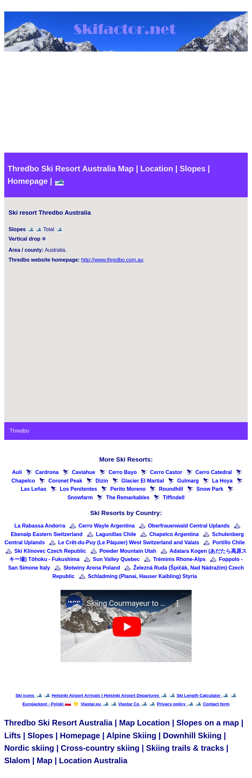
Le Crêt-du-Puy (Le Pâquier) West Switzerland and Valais (128, 542)
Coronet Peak (65, 481)
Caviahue (83, 472)
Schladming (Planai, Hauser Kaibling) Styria (142, 576)
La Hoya (222, 481)
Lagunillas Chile (116, 534)
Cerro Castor (166, 472)
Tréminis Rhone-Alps (179, 559)
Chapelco (23, 481)
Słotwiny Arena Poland (91, 568)
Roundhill (171, 489)
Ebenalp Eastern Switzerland (47, 534)
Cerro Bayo (123, 472)
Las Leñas (33, 489)
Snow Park (209, 489)
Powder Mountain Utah (127, 551)
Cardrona (46, 472)
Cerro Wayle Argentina (106, 526)
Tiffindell (173, 497)
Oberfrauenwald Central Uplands (189, 526)
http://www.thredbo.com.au (112, 260)
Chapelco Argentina (174, 534)
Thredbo (19, 431)
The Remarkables (128, 497)
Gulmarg (188, 481)
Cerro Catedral (214, 472)
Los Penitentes (78, 489)
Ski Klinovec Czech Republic (50, 551)
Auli (17, 472)
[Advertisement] (126, 103)
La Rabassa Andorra (39, 526)
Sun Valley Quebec (116, 559)
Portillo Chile (228, 542)
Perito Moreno (128, 489)
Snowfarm (80, 497)
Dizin (101, 481)
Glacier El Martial (142, 481)
